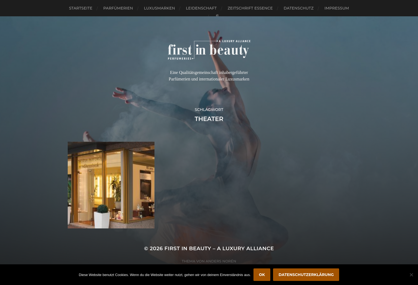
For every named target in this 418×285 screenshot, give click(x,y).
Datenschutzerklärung (306, 274)
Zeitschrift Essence (250, 8)
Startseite (80, 8)
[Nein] (411, 274)
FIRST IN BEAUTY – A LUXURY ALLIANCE (219, 248)
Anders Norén (221, 261)
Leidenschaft (201, 8)
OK (262, 274)
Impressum (336, 8)
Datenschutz (299, 8)
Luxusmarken (159, 8)
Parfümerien (118, 8)
